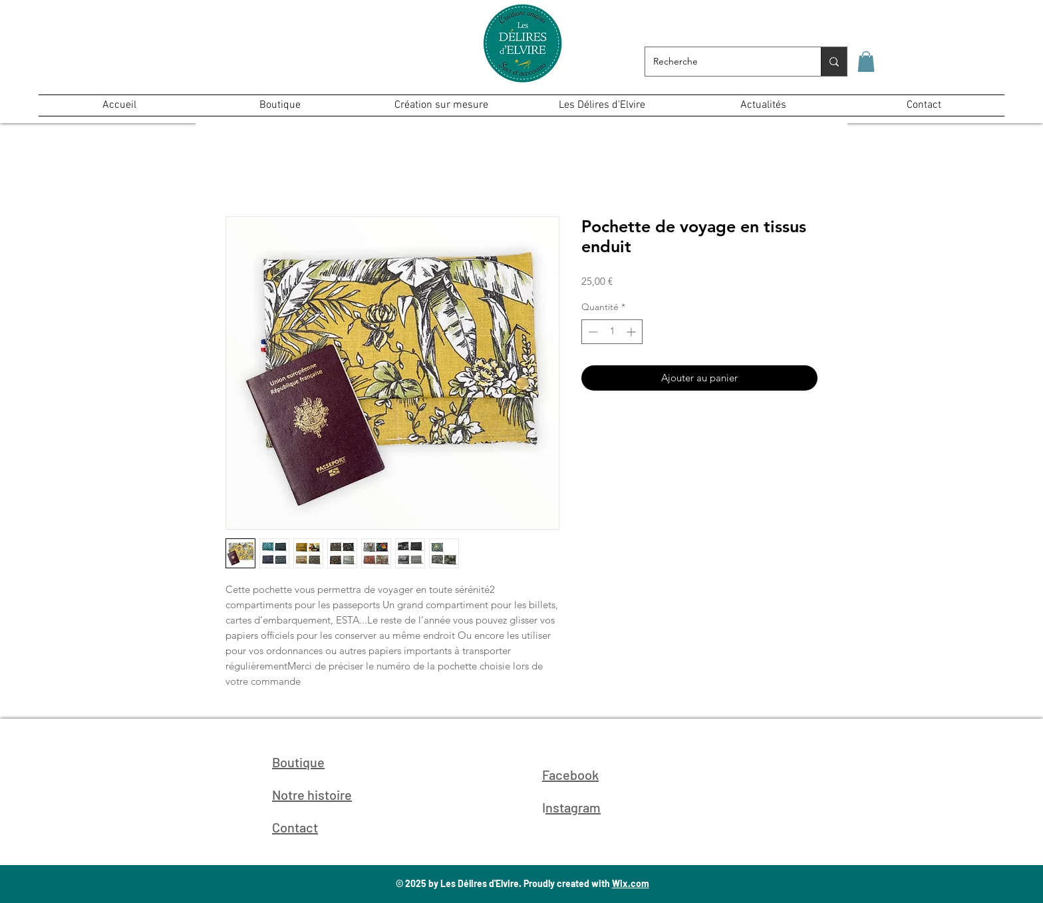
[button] (866, 61)
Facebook (570, 775)
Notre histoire (312, 795)
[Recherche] (723, 61)
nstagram (573, 807)
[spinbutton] (612, 331)
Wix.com (630, 883)
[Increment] (632, 331)
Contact (295, 827)
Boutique (298, 762)
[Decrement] (591, 331)
